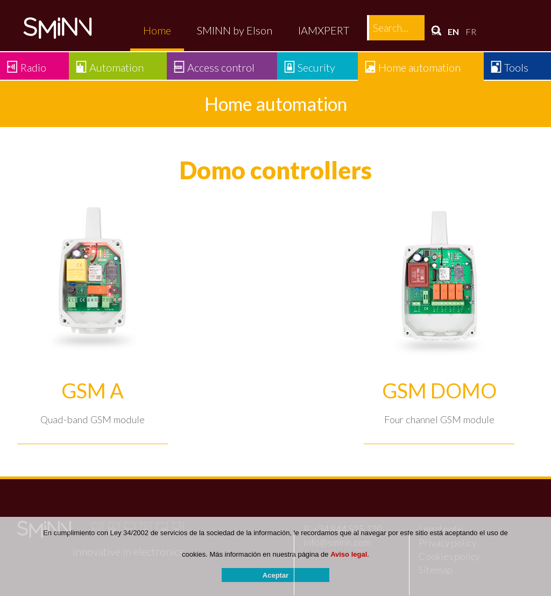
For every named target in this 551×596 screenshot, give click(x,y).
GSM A (92, 390)
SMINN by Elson (234, 30)
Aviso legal (348, 555)
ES (436, 31)
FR (470, 31)
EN (453, 31)
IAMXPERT (323, 30)
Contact (393, 30)
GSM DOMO (439, 390)
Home (157, 30)
